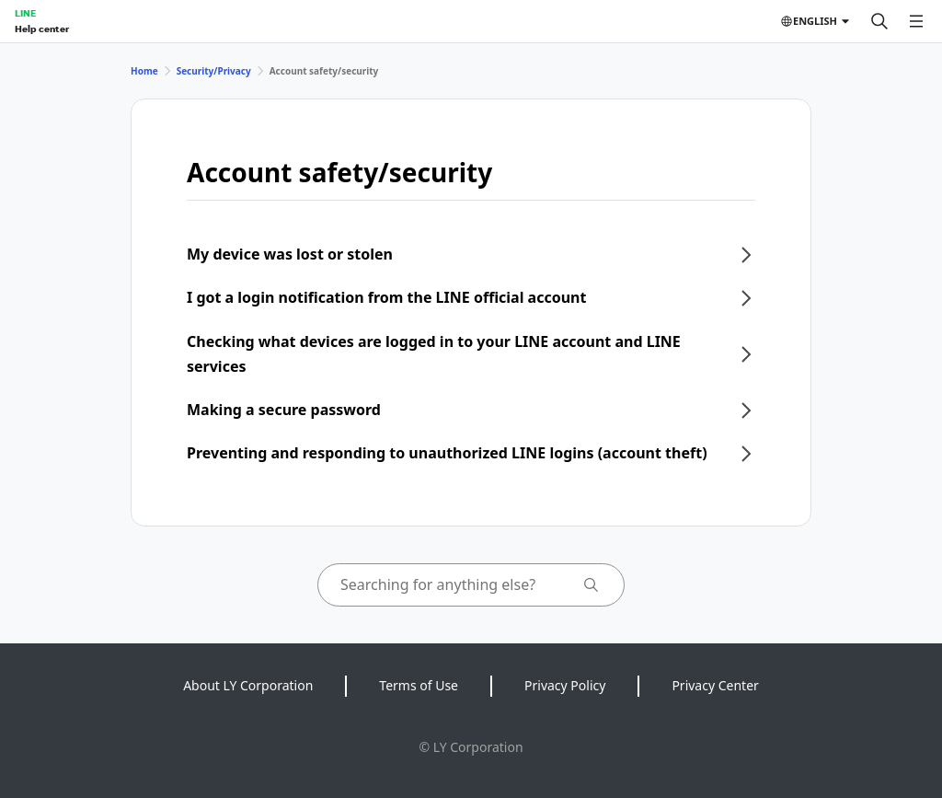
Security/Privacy (214, 70)
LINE (25, 12)
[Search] (879, 21)
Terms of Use (418, 685)
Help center (42, 28)
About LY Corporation (248, 685)
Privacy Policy (564, 685)
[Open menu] (916, 21)
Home (144, 70)
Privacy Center (715, 685)
